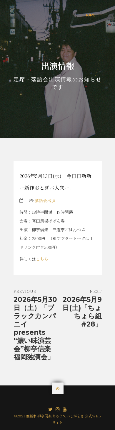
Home (89, 15)
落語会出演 (45, 200)
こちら (42, 259)
